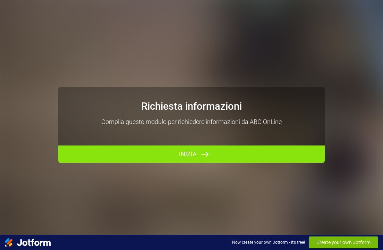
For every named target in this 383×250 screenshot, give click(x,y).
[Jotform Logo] (28, 242)
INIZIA (188, 154)
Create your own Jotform (343, 242)
